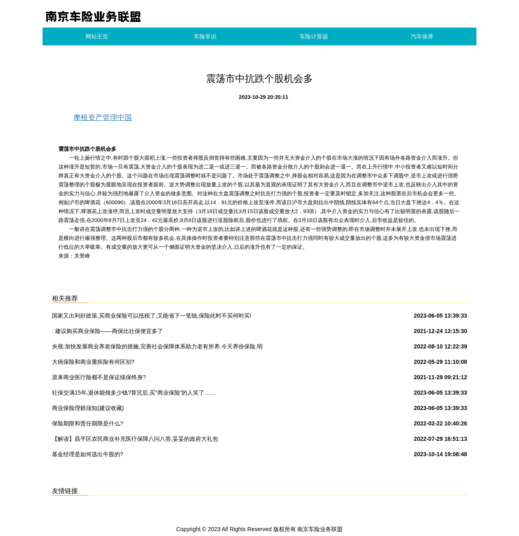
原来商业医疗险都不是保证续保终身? (99, 377)
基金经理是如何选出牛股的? (87, 454)
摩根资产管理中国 (102, 117)
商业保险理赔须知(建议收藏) (88, 408)
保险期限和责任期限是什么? (87, 423)
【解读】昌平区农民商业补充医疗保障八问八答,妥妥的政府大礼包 (135, 439)
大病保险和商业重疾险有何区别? (93, 362)
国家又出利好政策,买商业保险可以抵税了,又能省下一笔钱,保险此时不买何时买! (151, 315)
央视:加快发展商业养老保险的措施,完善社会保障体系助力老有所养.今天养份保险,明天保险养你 (157, 348)
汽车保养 (422, 36)
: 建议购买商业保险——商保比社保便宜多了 (107, 331)
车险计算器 (314, 36)
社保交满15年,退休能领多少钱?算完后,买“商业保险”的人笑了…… (134, 392)
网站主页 (97, 36)
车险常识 (205, 36)
